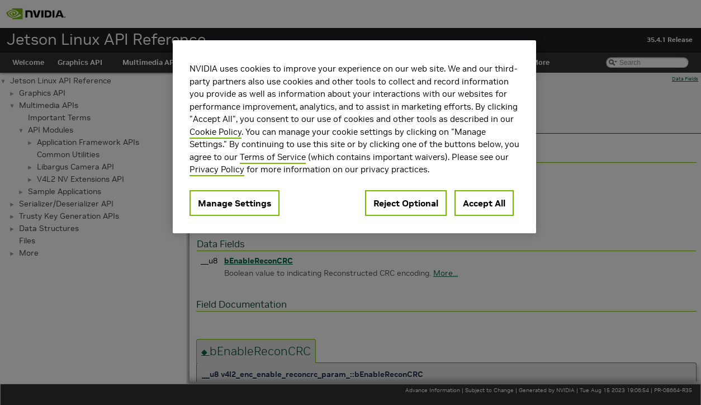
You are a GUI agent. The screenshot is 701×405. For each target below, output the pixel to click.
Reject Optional (405, 203)
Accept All (484, 203)
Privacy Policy (217, 169)
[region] (354, 136)
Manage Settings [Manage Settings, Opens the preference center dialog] (234, 203)
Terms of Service (273, 157)
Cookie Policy (215, 131)
